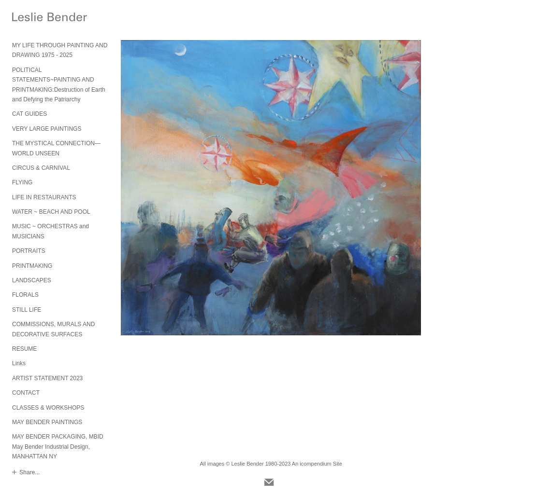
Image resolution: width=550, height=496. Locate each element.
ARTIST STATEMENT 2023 (47, 378)
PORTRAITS (28, 251)
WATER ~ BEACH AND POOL (51, 211)
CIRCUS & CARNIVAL (41, 168)
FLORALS (25, 294)
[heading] (36, 18)
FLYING (22, 182)
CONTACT (26, 392)
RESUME (24, 348)
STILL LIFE (26, 309)
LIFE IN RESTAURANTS (44, 197)
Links (19, 363)
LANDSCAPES (31, 280)
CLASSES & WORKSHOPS (48, 407)
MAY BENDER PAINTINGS (47, 422)
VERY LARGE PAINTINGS (46, 128)
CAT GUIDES (29, 113)
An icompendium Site (317, 464)
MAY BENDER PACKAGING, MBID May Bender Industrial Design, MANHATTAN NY (57, 446)
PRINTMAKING (32, 265)
